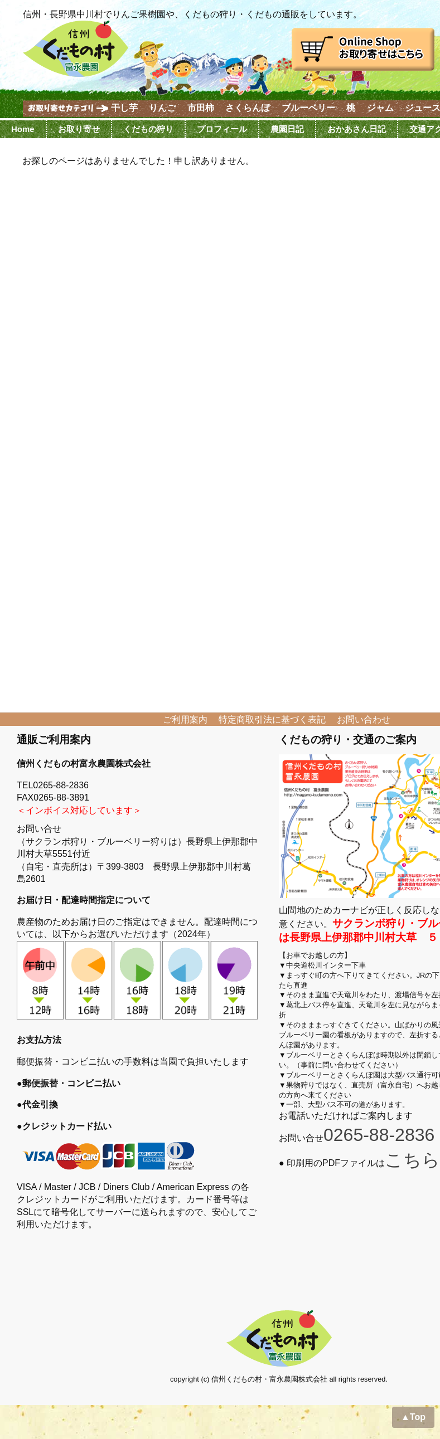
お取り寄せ (79, 129)
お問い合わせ (363, 719)
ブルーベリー (308, 108)
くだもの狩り (148, 129)
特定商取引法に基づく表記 (272, 719)
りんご (162, 108)
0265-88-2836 (378, 1135)
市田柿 (200, 108)
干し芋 (124, 108)
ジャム (380, 108)
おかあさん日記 (356, 129)
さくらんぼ (247, 108)
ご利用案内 (185, 719)
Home (23, 129)
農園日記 (287, 129)
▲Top (413, 1417)
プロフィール (222, 129)
